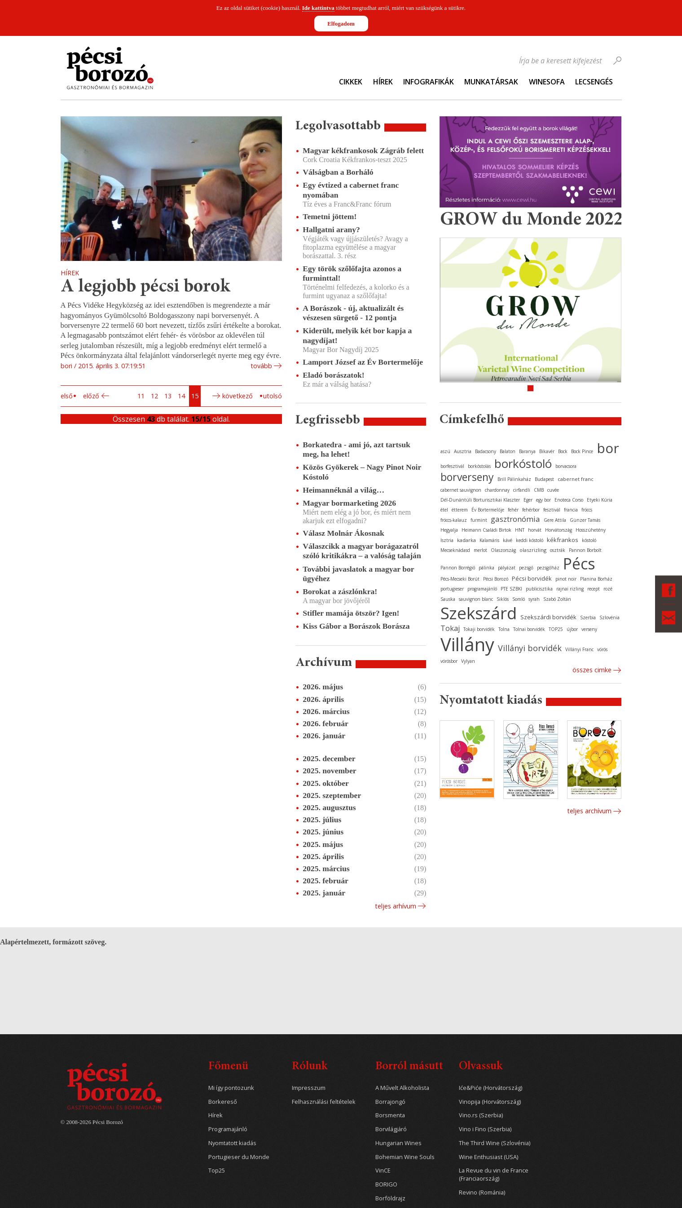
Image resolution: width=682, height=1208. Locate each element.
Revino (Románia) (482, 1192)
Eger (528, 500)
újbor (572, 629)
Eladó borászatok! (333, 374)
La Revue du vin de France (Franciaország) (493, 1174)
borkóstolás (479, 466)
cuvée (553, 490)
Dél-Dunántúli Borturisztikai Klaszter (480, 500)
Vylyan (468, 661)
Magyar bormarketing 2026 (349, 502)
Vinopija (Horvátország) (490, 1102)
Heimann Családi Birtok (486, 530)
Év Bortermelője (487, 510)
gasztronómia (515, 519)
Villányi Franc (579, 649)
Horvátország (558, 530)
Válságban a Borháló (338, 172)
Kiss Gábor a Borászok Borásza (356, 626)
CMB (539, 490)
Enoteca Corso (568, 500)
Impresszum (309, 1088)
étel (444, 510)
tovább (261, 366)
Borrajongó (390, 1102)
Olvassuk (480, 1066)
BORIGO (386, 1184)
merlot (480, 550)
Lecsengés (594, 81)
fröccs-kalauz (453, 520)
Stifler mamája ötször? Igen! (351, 612)
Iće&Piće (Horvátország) (490, 1088)
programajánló (482, 589)
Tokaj (450, 628)
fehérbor (531, 510)
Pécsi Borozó (495, 579)
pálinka (486, 567)
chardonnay (497, 490)
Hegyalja (449, 530)
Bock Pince (582, 451)
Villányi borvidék (530, 648)
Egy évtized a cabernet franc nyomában (351, 190)
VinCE (383, 1170)
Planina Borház (596, 579)
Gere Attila (555, 520)
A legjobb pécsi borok (145, 287)
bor (608, 448)
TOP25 (556, 629)
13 (168, 396)
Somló (518, 599)
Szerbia (588, 617)
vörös (602, 649)
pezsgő (526, 567)
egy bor (543, 500)
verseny (589, 629)
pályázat (506, 567)
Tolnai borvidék (529, 629)
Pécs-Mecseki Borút (460, 579)
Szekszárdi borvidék (548, 617)
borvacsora (565, 466)
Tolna (504, 629)
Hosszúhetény (591, 530)
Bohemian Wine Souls (405, 1157)
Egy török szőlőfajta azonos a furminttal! (352, 273)
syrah (534, 599)
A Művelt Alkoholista (402, 1088)
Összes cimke (592, 670)
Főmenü (228, 1066)
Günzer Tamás (585, 520)
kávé (507, 540)
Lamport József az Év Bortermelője (363, 361)
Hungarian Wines (398, 1143)
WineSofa (547, 81)
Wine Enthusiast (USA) (488, 1157)
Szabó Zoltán (557, 599)
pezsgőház (548, 567)
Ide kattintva (318, 7)
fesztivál (551, 510)
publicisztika (539, 589)
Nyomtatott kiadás (232, 1143)
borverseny (467, 477)
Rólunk (309, 1066)
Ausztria (462, 451)
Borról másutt (409, 1066)
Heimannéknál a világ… (343, 489)
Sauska (447, 599)
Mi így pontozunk (231, 1088)
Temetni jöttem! (329, 216)
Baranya (527, 451)
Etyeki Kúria (599, 500)
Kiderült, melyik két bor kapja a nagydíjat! (357, 335)
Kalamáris (489, 540)
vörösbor (449, 661)
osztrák (557, 550)
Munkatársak (491, 81)
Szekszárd (478, 612)
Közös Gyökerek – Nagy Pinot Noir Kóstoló (362, 472)
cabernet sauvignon (460, 490)
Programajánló (227, 1129)
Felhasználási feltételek (324, 1102)
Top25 (216, 1170)
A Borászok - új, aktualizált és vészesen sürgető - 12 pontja (353, 313)
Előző (91, 396)
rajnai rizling (570, 589)
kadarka (466, 540)
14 (181, 396)
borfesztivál (452, 466)
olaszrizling (532, 550)
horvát (534, 530)
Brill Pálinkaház (514, 479)
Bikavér (546, 451)
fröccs (586, 510)
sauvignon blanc (476, 599)
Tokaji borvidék (479, 629)
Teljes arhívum (395, 906)
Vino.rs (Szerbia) (481, 1115)
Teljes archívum (589, 811)
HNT (519, 530)
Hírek (383, 81)
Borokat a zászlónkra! (340, 591)
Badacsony (485, 451)
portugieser (452, 589)
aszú (445, 451)
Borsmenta (390, 1115)
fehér (513, 510)
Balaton (507, 451)
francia (571, 510)
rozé (607, 589)
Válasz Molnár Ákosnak (343, 533)
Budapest (544, 479)
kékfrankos (562, 540)
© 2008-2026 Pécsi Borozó (92, 1122)
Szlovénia (609, 617)
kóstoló (589, 540)
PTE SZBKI (511, 589)
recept (593, 589)
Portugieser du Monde (238, 1157)
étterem (460, 510)
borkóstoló (523, 463)
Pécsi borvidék (532, 578)
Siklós (503, 599)
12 (154, 396)
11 (141, 396)
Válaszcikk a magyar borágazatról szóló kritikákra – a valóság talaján (362, 551)
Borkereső (222, 1102)
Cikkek (350, 81)
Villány (467, 644)
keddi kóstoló (529, 540)
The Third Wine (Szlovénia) (494, 1143)
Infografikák (428, 81)
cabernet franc (576, 479)
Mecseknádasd (455, 550)
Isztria (446, 540)
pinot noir (565, 579)
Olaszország (503, 550)
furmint (479, 520)
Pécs (579, 563)
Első (67, 396)
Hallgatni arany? (331, 229)
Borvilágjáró (391, 1129)
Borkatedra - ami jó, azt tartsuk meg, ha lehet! (356, 449)
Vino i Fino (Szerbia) (485, 1129)
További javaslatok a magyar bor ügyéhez (358, 573)
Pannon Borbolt (585, 550)
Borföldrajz (390, 1198)
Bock (563, 451)
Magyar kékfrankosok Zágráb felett (363, 150)
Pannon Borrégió (457, 567)
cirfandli (521, 490)
